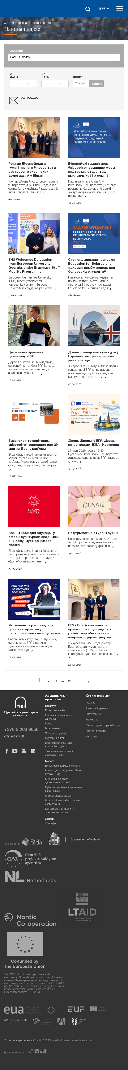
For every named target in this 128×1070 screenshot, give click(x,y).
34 (69, 681)
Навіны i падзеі (41, 23)
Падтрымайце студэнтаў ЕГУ (93, 533)
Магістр (49, 761)
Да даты (45, 76)
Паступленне (93, 714)
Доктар (49, 819)
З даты (14, 76)
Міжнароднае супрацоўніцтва (103, 725)
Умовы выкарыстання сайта (21, 1040)
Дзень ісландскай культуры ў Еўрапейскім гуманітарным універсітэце (93, 356)
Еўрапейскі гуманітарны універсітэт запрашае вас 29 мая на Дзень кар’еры (33, 445)
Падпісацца (29, 98)
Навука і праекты (96, 731)
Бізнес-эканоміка (55, 710)
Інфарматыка (53, 728)
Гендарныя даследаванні (59, 796)
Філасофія (50, 823)
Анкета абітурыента (97, 708)
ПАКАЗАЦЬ (15, 51)
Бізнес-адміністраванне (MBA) (62, 766)
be (104, 9)
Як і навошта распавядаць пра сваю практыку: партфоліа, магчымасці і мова (34, 629)
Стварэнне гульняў (56, 733)
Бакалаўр (50, 706)
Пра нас (90, 703)
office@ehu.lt (14, 736)
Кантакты (91, 737)
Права (48, 724)
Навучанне (92, 720)
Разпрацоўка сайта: (16, 1053)
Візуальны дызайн (55, 738)
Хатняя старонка (15, 23)
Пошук (78, 77)
